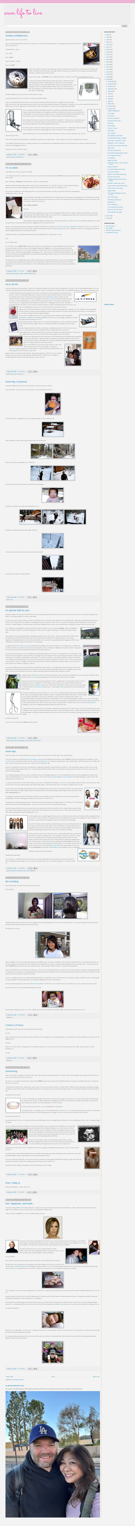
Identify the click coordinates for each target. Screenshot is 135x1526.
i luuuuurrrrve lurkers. (113, 172)
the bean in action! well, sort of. (116, 183)
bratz (18, 870)
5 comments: (21, 597)
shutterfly (30, 317)
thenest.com (64, 1110)
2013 (108, 67)
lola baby (59, 226)
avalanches (13, 870)
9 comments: (21, 271)
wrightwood (32, 870)
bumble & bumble (34, 983)
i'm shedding (111, 158)
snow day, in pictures (16, 381)
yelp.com (72, 221)
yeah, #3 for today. (113, 197)
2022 (108, 44)
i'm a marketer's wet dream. (115, 207)
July (109, 94)
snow (11, 599)
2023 (108, 42)
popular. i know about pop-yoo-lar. (117, 174)
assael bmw (66, 226)
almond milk (13, 740)
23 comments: (21, 1014)
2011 (108, 72)
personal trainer (19, 157)
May (109, 99)
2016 (108, 59)
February (110, 106)
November (111, 84)
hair (11, 1017)
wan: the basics (110, 226)
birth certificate (20, 740)
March (110, 104)
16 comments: (21, 154)
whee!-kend (111, 148)
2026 (108, 34)
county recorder (29, 740)
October (110, 86)
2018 (108, 54)
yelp (34, 273)
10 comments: (21, 371)
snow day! (10, 751)
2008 (108, 79)
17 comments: (21, 1174)
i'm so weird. (11, 167)
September (111, 89)
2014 (108, 64)
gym (15, 374)
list (17, 374)
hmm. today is (12, 1183)
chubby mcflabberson (16, 35)
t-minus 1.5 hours (14, 1025)
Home (53, 1376)
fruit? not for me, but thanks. (115, 188)
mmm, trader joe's (113, 204)
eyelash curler (37, 740)
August (110, 91)
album (11, 374)
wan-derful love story (112, 232)
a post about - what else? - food (116, 140)
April (109, 101)
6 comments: (21, 1192)
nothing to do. (111, 202)
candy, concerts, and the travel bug (117, 185)
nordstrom (38, 685)
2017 (108, 57)
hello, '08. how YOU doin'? (115, 209)
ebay (79, 340)
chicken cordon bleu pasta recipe (19, 1266)
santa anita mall (38, 687)
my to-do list (11, 284)
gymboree (75, 226)
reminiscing (11, 1071)
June (109, 96)
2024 (108, 39)
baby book (13, 273)
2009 (108, 77)
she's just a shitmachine (114, 150)
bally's (51, 297)
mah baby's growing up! (114, 199)
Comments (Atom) (18, 1379)
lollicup (63, 687)
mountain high (56, 777)
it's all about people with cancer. (116, 169)
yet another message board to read (117, 153)
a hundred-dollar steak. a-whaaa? (117, 138)
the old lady (109, 228)
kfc (14, 157)
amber (89, 700)
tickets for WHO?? (113, 167)
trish (16, 1159)
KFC (28, 43)
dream (18, 273)
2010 (108, 74)
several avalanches (68, 777)
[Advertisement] (116, 268)
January (110, 108)
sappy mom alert (112, 160)
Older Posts (96, 1376)
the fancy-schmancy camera (34, 759)
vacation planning (28, 273)
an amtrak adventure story (14, 1385)
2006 (108, 218)
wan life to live (23, 13)
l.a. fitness (52, 299)
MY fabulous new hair (50, 845)
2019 (108, 52)
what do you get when (114, 177)
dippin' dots (57, 847)
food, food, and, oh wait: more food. (118, 145)
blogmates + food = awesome (116, 143)
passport (21, 374)
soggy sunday (111, 190)
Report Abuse (109, 304)
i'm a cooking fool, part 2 (114, 155)
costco (62, 1304)
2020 (108, 49)
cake (11, 157)
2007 (108, 216)
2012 (108, 69)
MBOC (18, 1207)
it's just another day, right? (115, 212)
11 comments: (21, 868)
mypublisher (22, 317)
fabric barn (35, 675)
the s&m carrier (23, 646)
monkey (92, 702)
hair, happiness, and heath (19, 1203)
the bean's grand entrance (113, 230)
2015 (108, 62)
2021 (108, 47)
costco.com (38, 319)
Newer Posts (9, 1376)
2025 (108, 37)
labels (21, 273)
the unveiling (12, 881)
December (111, 81)
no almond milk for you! (17, 610)
